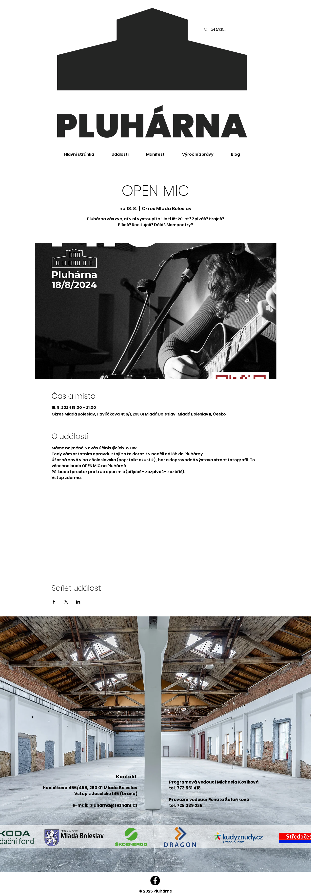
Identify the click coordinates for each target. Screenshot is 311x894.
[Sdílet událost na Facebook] (54, 602)
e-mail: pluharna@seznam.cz (105, 805)
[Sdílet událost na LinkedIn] (78, 602)
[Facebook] (155, 880)
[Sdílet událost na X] (66, 602)
